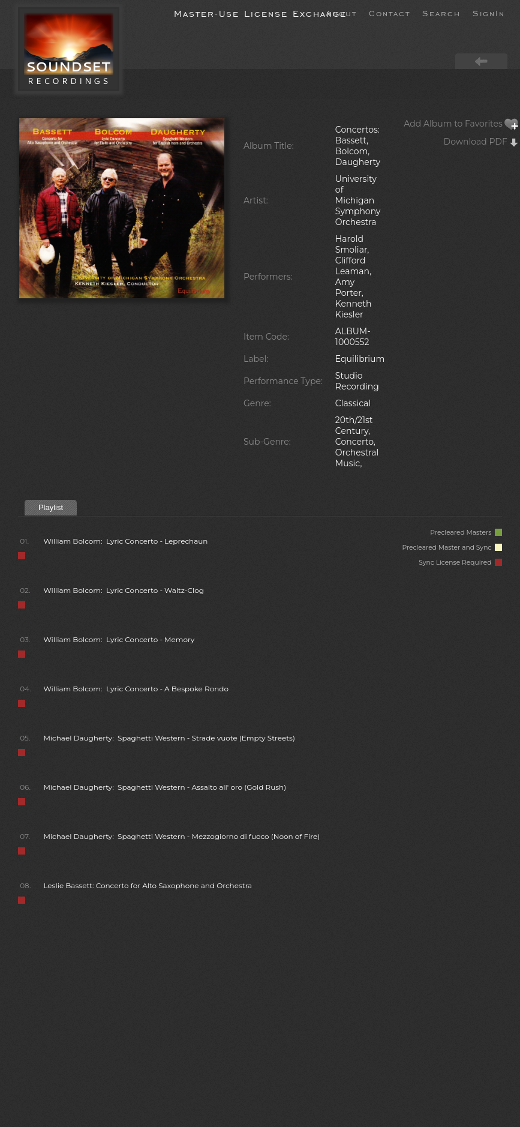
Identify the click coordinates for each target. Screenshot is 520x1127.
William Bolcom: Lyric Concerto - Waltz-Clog (123, 590)
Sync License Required (460, 563)
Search (441, 12)
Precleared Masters (466, 532)
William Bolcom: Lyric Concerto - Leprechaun (125, 540)
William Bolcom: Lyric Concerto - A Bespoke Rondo (136, 688)
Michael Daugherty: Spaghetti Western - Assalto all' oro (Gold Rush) (164, 787)
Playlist (50, 507)
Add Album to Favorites (461, 123)
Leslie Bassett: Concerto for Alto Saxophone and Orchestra (147, 885)
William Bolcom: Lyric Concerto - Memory (118, 639)
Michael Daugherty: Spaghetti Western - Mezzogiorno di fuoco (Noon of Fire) (181, 836)
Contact (389, 12)
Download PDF (481, 141)
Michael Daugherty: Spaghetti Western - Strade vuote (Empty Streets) (168, 737)
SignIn (489, 12)
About (341, 12)
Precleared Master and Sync (452, 547)
